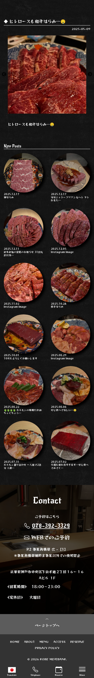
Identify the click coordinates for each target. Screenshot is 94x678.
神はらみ (23, 176)
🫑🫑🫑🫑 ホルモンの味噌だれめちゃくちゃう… (23, 390)
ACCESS (59, 642)
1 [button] (39, 111)
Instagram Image (70, 231)
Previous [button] (4, 74)
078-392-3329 (47, 526)
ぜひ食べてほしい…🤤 (70, 389)
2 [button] (47, 111)
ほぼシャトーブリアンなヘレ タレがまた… (70, 177)
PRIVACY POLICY (47, 648)
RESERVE (77, 642)
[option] (47, 74)
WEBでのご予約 (47, 537)
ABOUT (29, 642)
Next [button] (89, 74)
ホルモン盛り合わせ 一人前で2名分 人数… (23, 445)
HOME (15, 642)
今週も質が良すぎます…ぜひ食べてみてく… (70, 445)
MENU (44, 642)
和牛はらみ (70, 285)
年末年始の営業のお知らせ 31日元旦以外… (23, 232)
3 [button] (54, 111)
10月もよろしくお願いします (23, 337)
